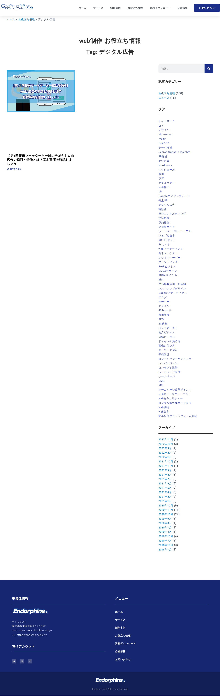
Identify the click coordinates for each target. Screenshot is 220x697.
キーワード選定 (168, 350)
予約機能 (164, 222)
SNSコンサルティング (173, 213)
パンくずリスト (168, 328)
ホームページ (167, 376)
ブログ (162, 297)
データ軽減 (165, 147)
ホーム (82, 8)
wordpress (165, 165)
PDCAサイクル (168, 275)
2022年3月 (165, 448)
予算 (161, 178)
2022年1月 (165, 457)
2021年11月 (166, 465)
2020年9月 (165, 518)
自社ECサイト (167, 240)
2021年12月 (166, 461)
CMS (161, 380)
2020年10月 (166, 514)
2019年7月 (165, 540)
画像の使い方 (167, 345)
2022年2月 (165, 452)
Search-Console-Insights (175, 152)
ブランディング (168, 262)
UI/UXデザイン (168, 270)
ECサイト (164, 244)
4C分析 (163, 323)
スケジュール (167, 169)
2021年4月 (165, 492)
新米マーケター (168, 253)
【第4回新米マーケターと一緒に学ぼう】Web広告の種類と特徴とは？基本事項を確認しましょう (40, 160)
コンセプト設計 (168, 367)
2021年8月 (165, 474)
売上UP (163, 200)
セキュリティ (167, 182)
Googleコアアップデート (174, 196)
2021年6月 (165, 483)
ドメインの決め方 (170, 341)
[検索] (209, 68)
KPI (160, 385)
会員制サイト (167, 226)
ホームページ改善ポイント (176, 389)
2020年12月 (166, 505)
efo (160, 279)
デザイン (164, 130)
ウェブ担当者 (167, 235)
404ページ (165, 310)
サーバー (164, 301)
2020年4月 (165, 531)
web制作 (164, 187)
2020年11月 (166, 509)
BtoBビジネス (167, 266)
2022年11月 (166, 439)
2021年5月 (165, 487)
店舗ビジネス (167, 336)
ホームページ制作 (170, 372)
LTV (161, 125)
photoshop (165, 134)
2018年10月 (166, 545)
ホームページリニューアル (176, 231)
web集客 (164, 411)
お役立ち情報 (135, 8)
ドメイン (164, 306)
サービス (98, 8)
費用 (161, 174)
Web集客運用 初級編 (173, 284)
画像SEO (164, 143)
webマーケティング (171, 248)
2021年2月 (165, 496)
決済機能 (164, 218)
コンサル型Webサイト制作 (176, 402)
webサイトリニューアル (174, 394)
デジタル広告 (167, 204)
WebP (162, 138)
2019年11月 (166, 536)
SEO (161, 319)
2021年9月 (165, 470)
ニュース (164, 97)
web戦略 (164, 407)
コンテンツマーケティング (176, 358)
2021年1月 (165, 501)
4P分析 (163, 156)
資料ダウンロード (160, 8)
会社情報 (182, 8)
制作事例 (115, 8)
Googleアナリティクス (173, 292)
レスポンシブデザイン (173, 288)
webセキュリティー (171, 398)
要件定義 (164, 160)
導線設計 (164, 354)
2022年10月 (166, 444)
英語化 (162, 209)
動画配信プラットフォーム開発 (178, 416)
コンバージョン (168, 363)
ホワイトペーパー (170, 257)
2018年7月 (165, 549)
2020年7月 (165, 527)
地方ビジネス (167, 332)
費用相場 (164, 314)
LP (160, 191)
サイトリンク (167, 121)
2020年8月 (165, 523)
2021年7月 (165, 479)
